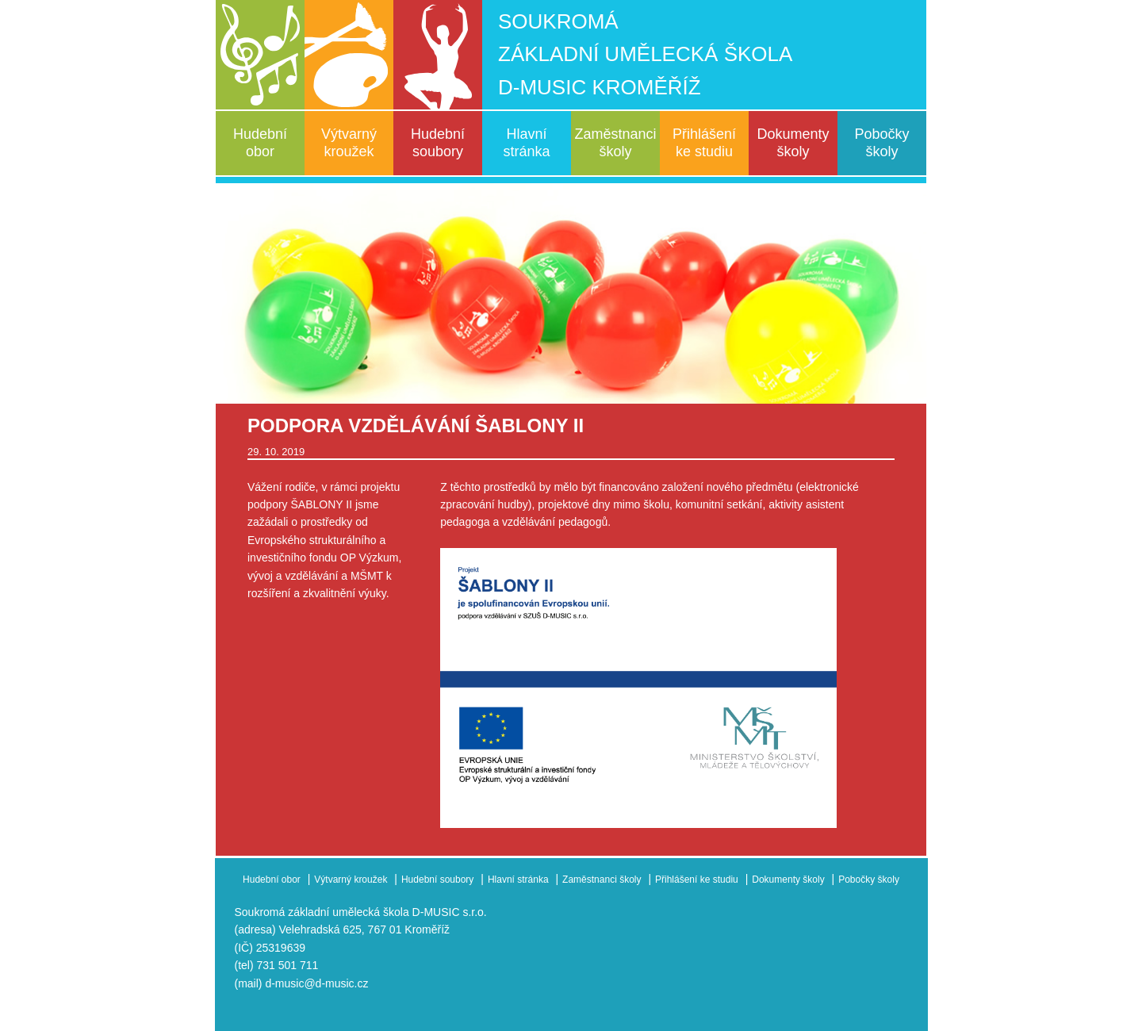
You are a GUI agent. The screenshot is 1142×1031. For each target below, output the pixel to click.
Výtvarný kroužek (349, 142)
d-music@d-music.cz (316, 983)
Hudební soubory (438, 142)
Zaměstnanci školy (615, 142)
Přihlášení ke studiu (704, 142)
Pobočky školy (881, 142)
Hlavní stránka (526, 142)
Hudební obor (260, 142)
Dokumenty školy (793, 142)
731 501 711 (288, 965)
